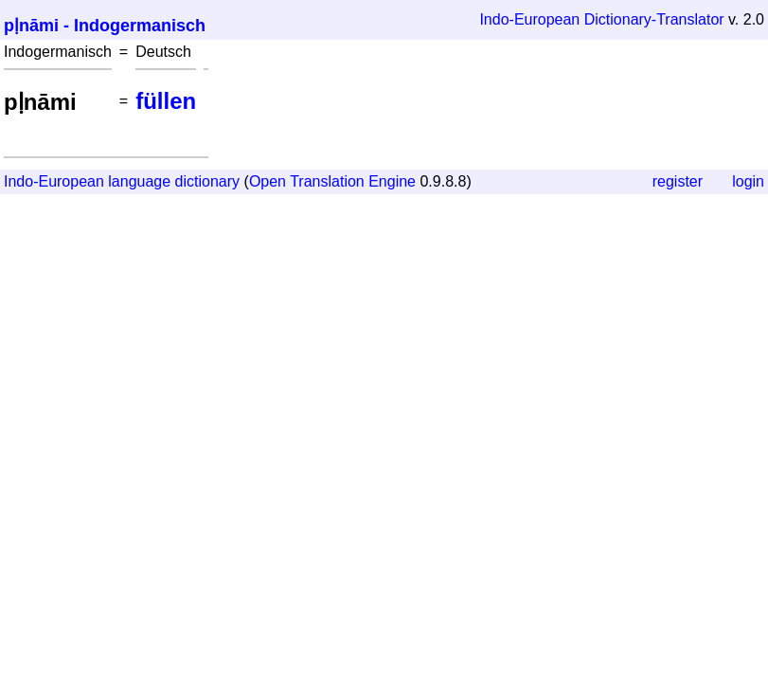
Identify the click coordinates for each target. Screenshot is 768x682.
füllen (165, 101)
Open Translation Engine (332, 181)
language (139, 181)
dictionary (207, 181)
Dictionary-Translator (654, 19)
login (748, 181)
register (677, 181)
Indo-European (529, 19)
